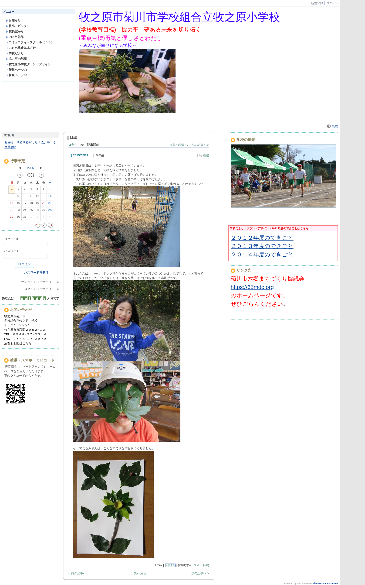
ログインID (11, 239)
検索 (332, 126)
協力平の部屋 (16, 59)
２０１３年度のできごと (262, 246)
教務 (206, 155)
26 (37, 211)
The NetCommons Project (326, 583)
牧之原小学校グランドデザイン (28, 64)
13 (43, 197)
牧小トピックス (18, 26)
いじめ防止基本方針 (21, 48)
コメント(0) (201, 565)
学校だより (15, 53)
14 (49, 197)
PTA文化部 (15, 37)
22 (11, 211)
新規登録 (317, 3)
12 (37, 197)
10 (24, 197)
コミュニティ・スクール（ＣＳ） (30, 42)
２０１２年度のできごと (262, 237)
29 (11, 217)
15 (11, 204)
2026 (30, 168)
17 (24, 204)
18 (31, 204)
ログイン (332, 3)
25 (31, 211)
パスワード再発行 (36, 272)
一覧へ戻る (138, 573)
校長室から (15, 31)
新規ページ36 (16, 75)
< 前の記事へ (179, 145)
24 (24, 211)
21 (49, 204)
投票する (170, 565)
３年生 (73, 145)
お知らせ (13, 20)
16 (18, 204)
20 (43, 204)
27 (43, 211)
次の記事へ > (200, 145)
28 (49, 211)
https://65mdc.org (252, 287)
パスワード (11, 251)
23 (18, 211)
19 (37, 204)
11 (31, 197)
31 (24, 217)
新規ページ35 (16, 70)
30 (18, 217)
